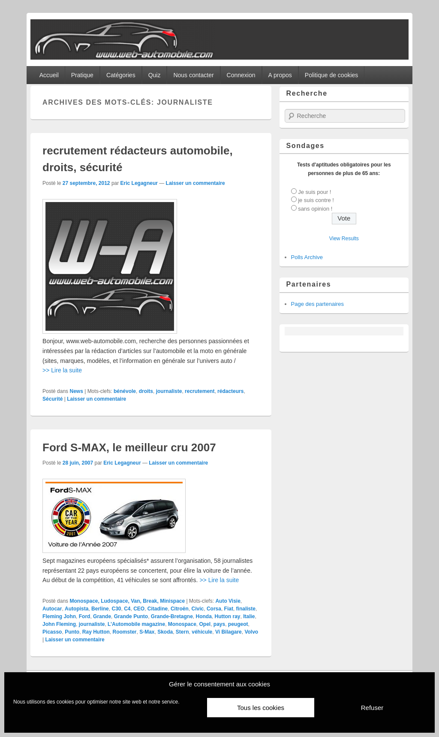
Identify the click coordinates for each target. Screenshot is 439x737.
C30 (116, 609)
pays (219, 624)
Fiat (228, 609)
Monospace (182, 624)
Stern (182, 632)
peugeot (238, 624)
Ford (84, 616)
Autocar (52, 609)
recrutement (199, 391)
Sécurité (52, 399)
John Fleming (59, 624)
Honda (204, 616)
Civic (198, 609)
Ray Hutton (96, 632)
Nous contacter (193, 75)
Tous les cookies (260, 707)
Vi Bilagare (228, 632)
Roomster (124, 632)
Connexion (241, 75)
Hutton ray (228, 616)
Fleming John (59, 616)
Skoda (165, 632)
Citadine (157, 609)
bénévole (125, 391)
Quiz (154, 75)
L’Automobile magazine (136, 624)
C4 (127, 609)
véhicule (202, 632)
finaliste (246, 609)
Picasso (52, 632)
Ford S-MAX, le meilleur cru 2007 (129, 447)
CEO (138, 609)
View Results (344, 239)
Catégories (120, 75)
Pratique (82, 75)
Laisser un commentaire (195, 183)
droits (146, 391)
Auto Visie (227, 601)
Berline (100, 609)
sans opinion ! (315, 208)
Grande (102, 616)
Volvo (251, 632)
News (76, 391)
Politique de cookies (331, 75)
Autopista (76, 609)
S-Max (146, 632)
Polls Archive (307, 257)
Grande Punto (131, 616)
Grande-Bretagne (172, 616)
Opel (204, 624)
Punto (72, 632)
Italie (249, 616)
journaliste (169, 391)
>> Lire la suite (62, 370)
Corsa (214, 609)
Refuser (372, 707)
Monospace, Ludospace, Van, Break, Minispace (127, 601)
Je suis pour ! (314, 192)
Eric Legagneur (139, 183)
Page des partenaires (317, 304)
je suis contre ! (316, 200)
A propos (280, 75)
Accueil (49, 75)
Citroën (180, 609)
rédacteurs (230, 391)
